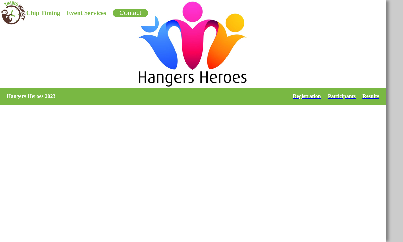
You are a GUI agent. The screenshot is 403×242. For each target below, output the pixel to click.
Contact (130, 12)
